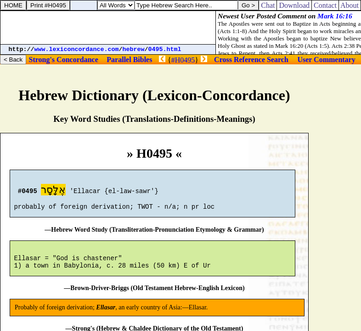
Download (294, 5)
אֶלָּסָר (53, 191)
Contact (325, 5)
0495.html (164, 49)
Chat (267, 5)
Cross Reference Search (251, 59)
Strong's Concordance (63, 59)
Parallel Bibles (129, 59)
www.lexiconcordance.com (76, 49)
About (350, 5)
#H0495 (183, 60)
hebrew (134, 49)
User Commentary (326, 59)
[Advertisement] (107, 27)
